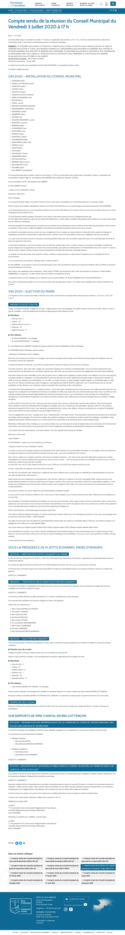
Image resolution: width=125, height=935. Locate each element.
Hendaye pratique (70, 4)
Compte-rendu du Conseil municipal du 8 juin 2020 (98, 874)
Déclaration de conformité (39, 932)
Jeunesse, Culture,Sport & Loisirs (87, 4)
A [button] (109, 10)
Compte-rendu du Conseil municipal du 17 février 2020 (62, 874)
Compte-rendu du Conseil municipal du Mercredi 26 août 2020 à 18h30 (62, 867)
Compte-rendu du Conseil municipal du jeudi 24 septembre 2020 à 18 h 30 (25, 867)
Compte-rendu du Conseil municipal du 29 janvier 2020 (98, 881)
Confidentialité (88, 932)
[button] (116, 10)
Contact (55, 932)
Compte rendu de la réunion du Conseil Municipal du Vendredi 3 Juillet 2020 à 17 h (98, 867)
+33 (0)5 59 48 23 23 (53, 908)
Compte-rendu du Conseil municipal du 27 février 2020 (25, 874)
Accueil (15, 932)
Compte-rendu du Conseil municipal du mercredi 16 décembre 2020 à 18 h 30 (25, 859)
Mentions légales (67, 932)
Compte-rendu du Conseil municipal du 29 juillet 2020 (25, 881)
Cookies (78, 932)
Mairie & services (55, 4)
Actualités (24, 932)
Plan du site (100, 932)
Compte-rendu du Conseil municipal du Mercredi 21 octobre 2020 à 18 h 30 (98, 859)
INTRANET (110, 932)
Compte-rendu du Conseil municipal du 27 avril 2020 (62, 881)
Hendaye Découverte (40, 4)
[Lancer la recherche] (101, 4)
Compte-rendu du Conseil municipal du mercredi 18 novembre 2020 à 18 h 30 (62, 859)
